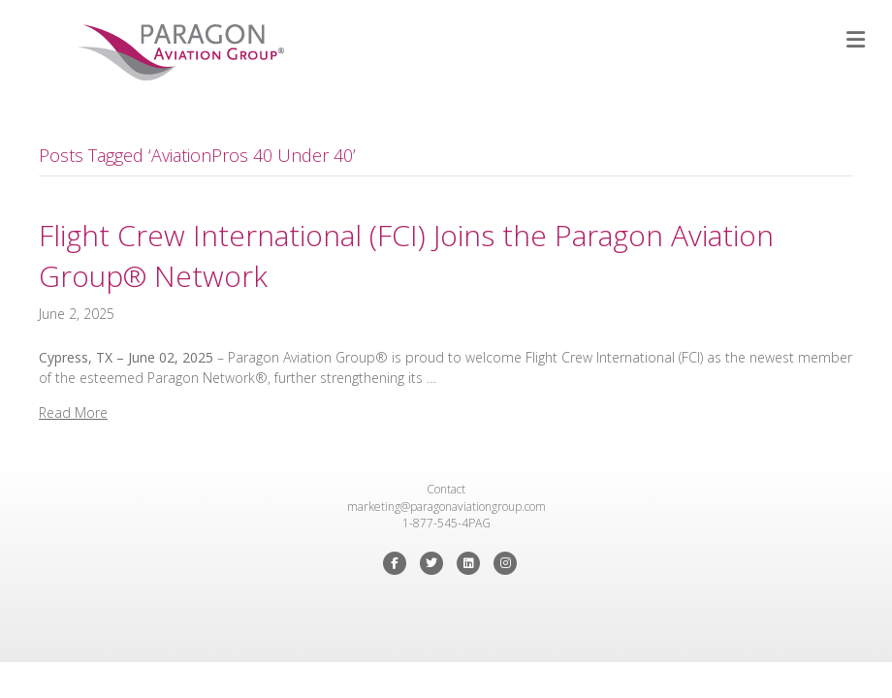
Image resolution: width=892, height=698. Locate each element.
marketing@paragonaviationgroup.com (446, 506)
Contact (446, 489)
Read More (73, 412)
